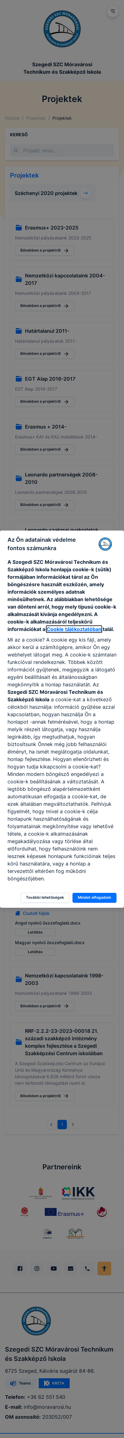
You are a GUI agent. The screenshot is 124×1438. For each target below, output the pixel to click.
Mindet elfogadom (94, 897)
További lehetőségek (45, 897)
